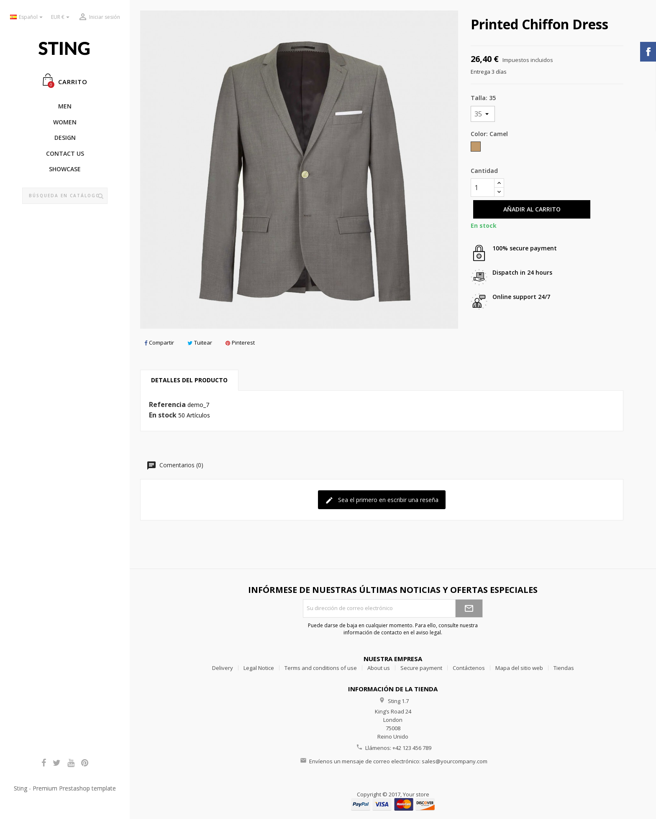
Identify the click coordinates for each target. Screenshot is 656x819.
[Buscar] (65, 196)
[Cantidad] (483, 187)
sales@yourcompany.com (454, 761)
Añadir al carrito (532, 209)
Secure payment (421, 668)
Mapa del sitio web (519, 668)
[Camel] (476, 148)
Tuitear (199, 342)
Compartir (159, 342)
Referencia (167, 405)
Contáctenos (469, 668)
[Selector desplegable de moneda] (61, 17)
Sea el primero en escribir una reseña (381, 500)
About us (378, 668)
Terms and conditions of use (320, 668)
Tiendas (564, 668)
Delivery (222, 668)
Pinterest (240, 342)
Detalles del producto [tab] (189, 380)
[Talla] (483, 114)
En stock (163, 415)
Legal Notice (258, 668)
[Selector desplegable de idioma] (27, 17)
